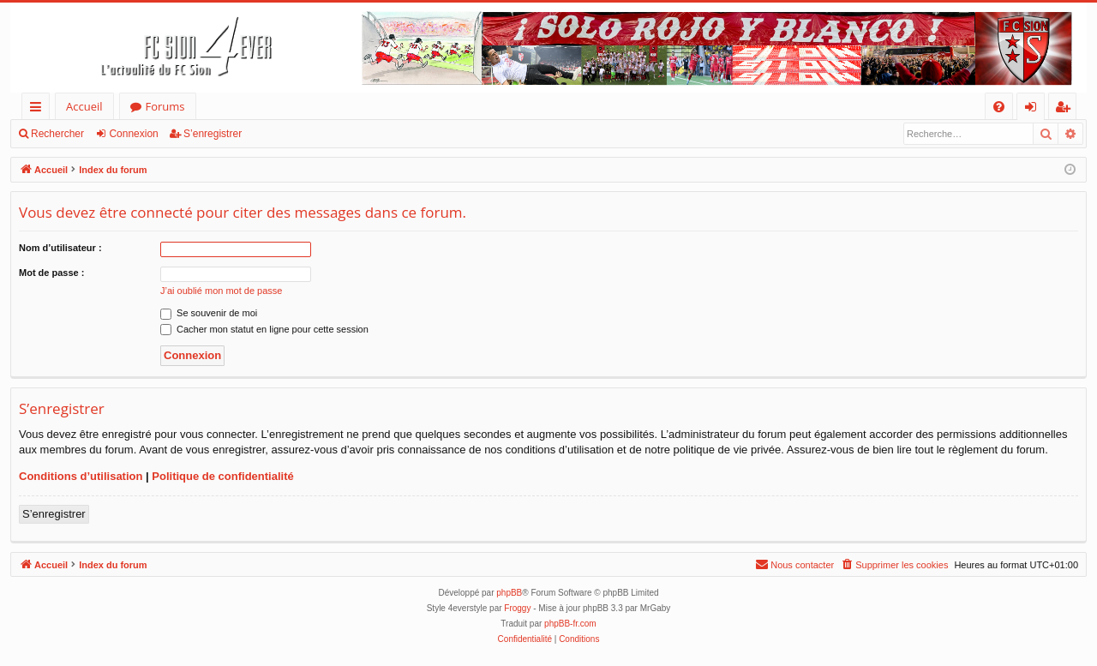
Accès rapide (39, 109)
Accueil (84, 106)
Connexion (133, 134)
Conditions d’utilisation (80, 476)
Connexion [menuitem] (1034, 109)
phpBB (509, 592)
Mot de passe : (51, 272)
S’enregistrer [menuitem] (1066, 109)
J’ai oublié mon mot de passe (221, 290)
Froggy (517, 608)
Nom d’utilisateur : (60, 248)
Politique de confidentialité (222, 476)
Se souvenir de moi (208, 313)
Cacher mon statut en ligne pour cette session (264, 329)
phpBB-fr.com (570, 623)
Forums (165, 106)
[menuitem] (999, 106)
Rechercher (57, 134)
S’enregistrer (212, 134)
